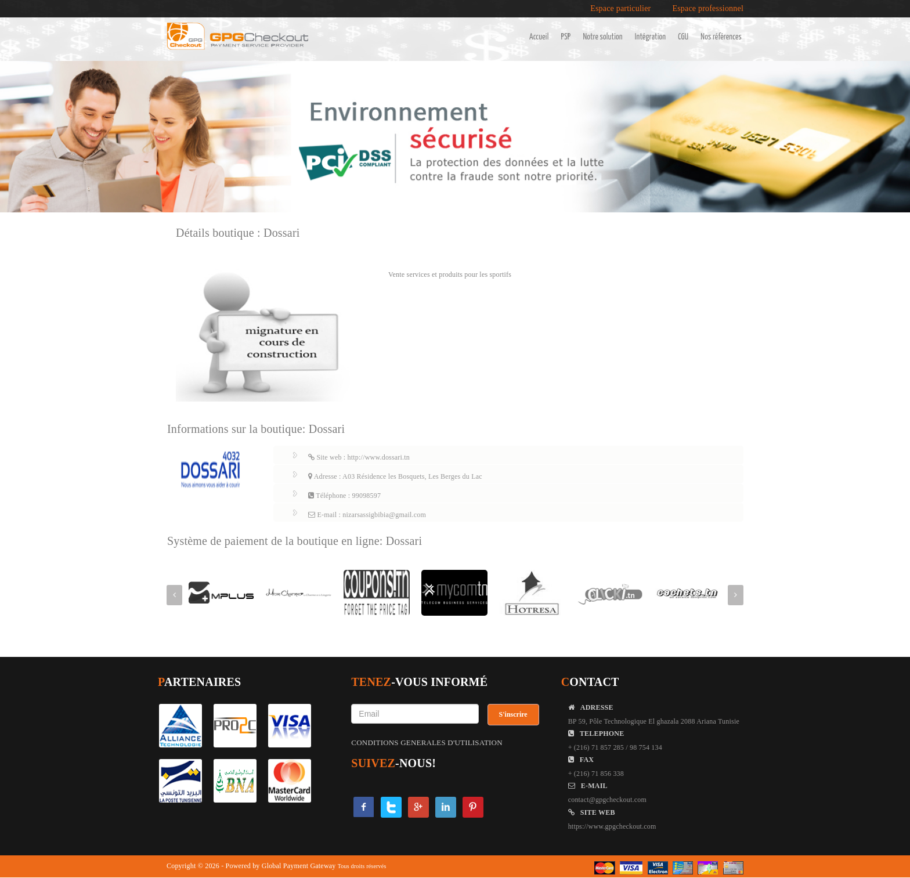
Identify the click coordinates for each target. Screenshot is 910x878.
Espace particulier (620, 8)
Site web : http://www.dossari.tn (359, 457)
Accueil (539, 37)
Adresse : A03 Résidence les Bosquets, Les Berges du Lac (395, 476)
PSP (566, 37)
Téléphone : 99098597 (344, 496)
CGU (683, 37)
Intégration (650, 37)
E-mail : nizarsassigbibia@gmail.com (367, 515)
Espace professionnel (707, 8)
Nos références (721, 37)
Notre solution (602, 37)
